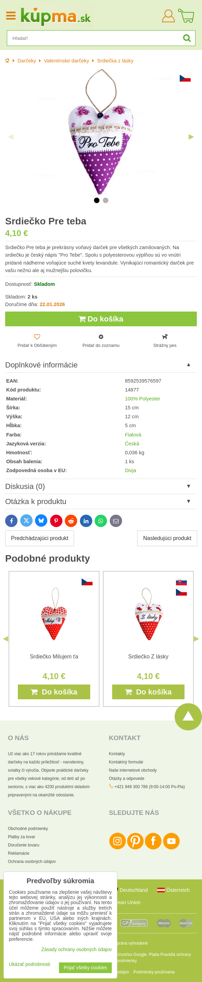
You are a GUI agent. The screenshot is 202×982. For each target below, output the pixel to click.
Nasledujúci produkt (167, 538)
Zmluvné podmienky (118, 960)
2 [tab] (105, 200)
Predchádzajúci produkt (39, 538)
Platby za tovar (21, 836)
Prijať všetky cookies (85, 967)
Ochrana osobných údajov (32, 861)
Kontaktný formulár (126, 762)
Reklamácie (18, 853)
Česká (132, 443)
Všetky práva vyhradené (126, 943)
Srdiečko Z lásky (148, 656)
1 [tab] (96, 200)
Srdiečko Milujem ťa (54, 656)
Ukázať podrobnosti (29, 964)
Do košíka (101, 319)
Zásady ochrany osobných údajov (76, 949)
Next (191, 136)
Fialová (133, 434)
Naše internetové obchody (133, 770)
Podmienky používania (154, 972)
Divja (130, 470)
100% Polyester (142, 398)
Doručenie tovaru (23, 845)
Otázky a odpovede (126, 778)
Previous (10, 136)
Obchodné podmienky (28, 828)
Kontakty (117, 753)
